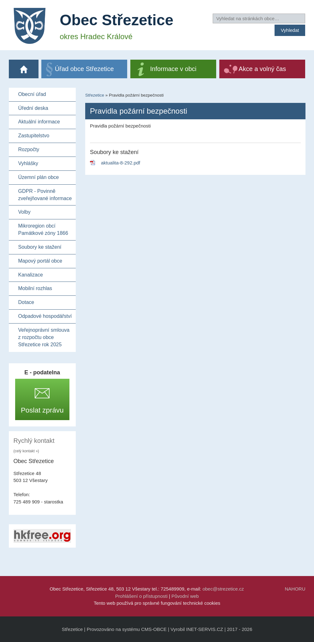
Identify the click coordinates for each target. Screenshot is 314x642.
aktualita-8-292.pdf (120, 162)
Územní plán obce (38, 177)
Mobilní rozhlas (35, 288)
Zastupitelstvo (34, 135)
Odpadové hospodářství (45, 316)
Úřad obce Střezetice (84, 68)
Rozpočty (28, 149)
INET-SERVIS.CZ (204, 629)
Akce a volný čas (262, 68)
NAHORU (295, 588)
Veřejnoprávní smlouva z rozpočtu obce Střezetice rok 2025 (44, 337)
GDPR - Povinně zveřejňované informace (45, 194)
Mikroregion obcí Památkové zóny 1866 (43, 229)
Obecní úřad (32, 94)
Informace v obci (173, 68)
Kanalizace (30, 274)
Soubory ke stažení (40, 247)
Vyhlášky (28, 163)
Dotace (26, 302)
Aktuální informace (39, 121)
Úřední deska (33, 108)
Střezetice (94, 95)
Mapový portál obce (40, 261)
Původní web (185, 596)
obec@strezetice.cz (223, 588)
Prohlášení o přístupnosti (141, 596)
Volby (24, 212)
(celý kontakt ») (26, 451)
